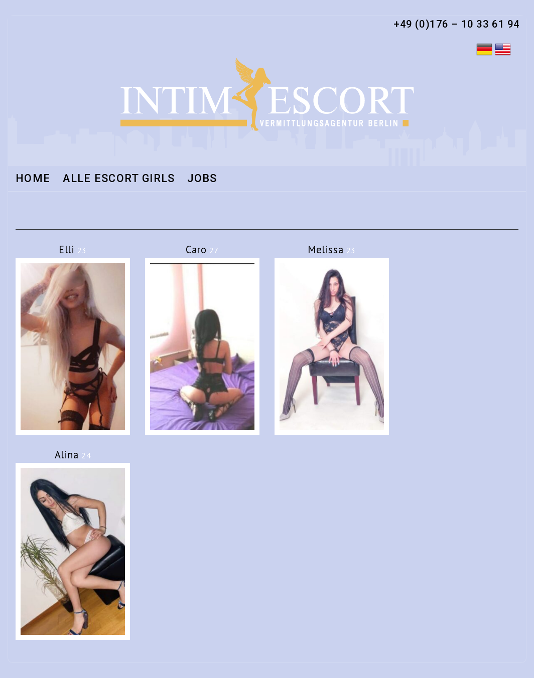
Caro (202, 249)
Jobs (202, 179)
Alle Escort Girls (119, 179)
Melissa (332, 249)
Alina (73, 454)
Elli (73, 249)
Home (33, 179)
